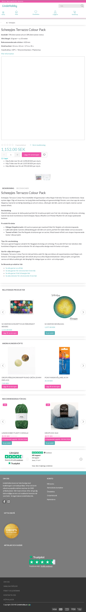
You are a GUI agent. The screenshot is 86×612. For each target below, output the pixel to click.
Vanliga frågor (10, 586)
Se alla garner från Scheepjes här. (18, 273)
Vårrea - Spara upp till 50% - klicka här (12, 1)
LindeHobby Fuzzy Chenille (15, 433)
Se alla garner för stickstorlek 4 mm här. (21, 271)
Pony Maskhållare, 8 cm (56, 377)
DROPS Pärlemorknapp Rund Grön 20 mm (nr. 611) (21, 378)
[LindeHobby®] (9, 5)
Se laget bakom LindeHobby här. (22, 496)
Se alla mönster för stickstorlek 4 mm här (21, 276)
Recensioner (22, 188)
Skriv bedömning (38, 145)
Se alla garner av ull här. (14, 268)
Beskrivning (8, 188)
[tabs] (75, 13)
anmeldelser (20, 145)
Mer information (7, 54)
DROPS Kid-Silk (51, 433)
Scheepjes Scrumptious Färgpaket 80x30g (18, 325)
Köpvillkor (8, 600)
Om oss (6, 582)
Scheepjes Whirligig (54, 324)
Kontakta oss (9, 595)
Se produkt (50, 333)
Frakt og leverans (11, 591)
